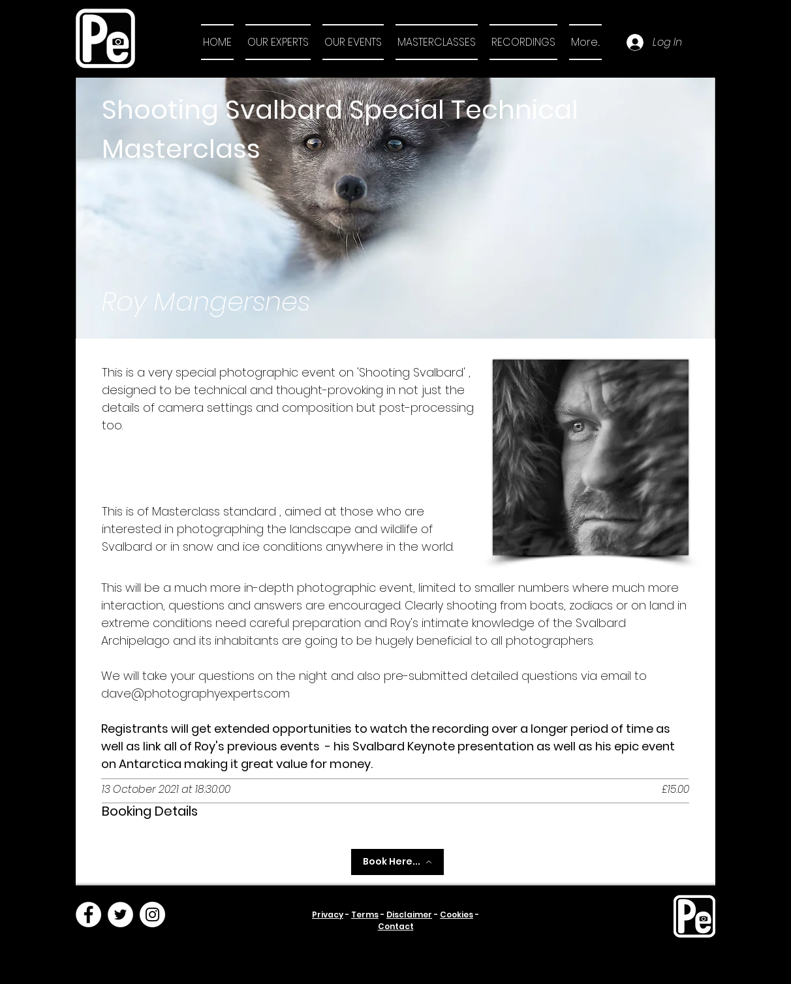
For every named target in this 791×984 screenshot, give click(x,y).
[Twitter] (120, 914)
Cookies (456, 914)
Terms (365, 914)
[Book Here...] (397, 862)
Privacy (327, 914)
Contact (396, 926)
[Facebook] (88, 914)
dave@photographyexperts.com (195, 693)
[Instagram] (152, 914)
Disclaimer (409, 914)
